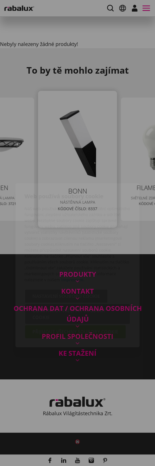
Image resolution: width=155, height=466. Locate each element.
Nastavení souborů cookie (66, 264)
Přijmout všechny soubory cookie (75, 299)
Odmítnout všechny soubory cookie (69, 281)
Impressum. (73, 247)
